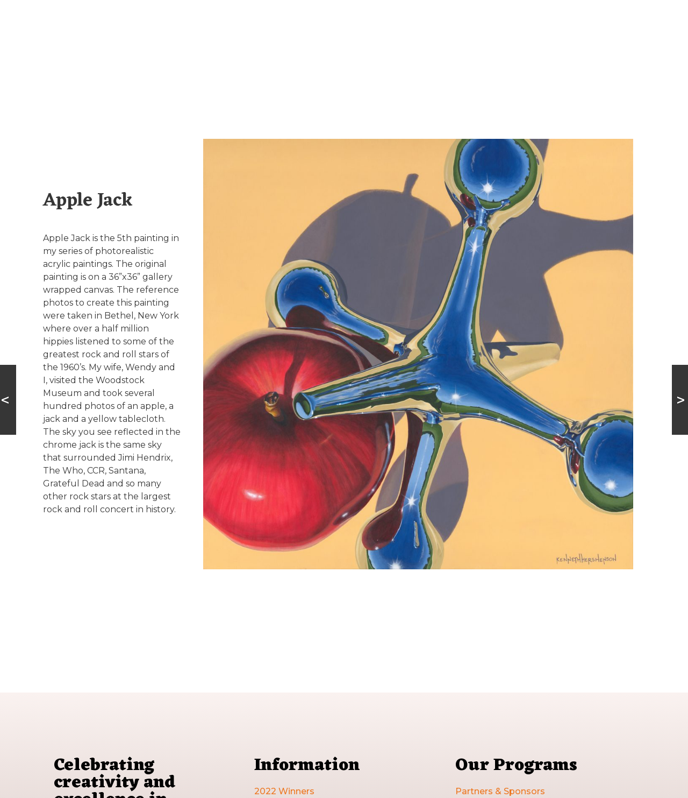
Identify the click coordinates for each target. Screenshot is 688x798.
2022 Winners (284, 791)
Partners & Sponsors (500, 791)
